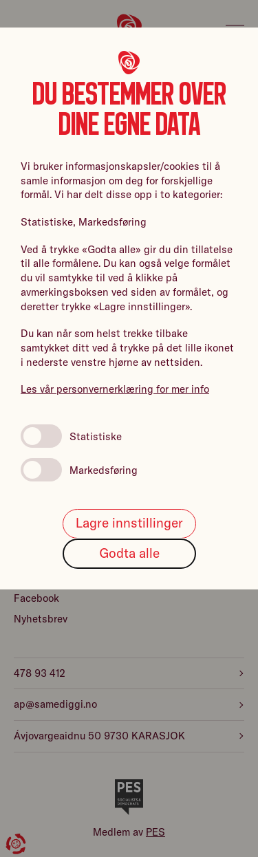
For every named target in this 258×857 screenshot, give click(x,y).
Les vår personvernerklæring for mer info (115, 388)
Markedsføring (79, 469)
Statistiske (71, 436)
